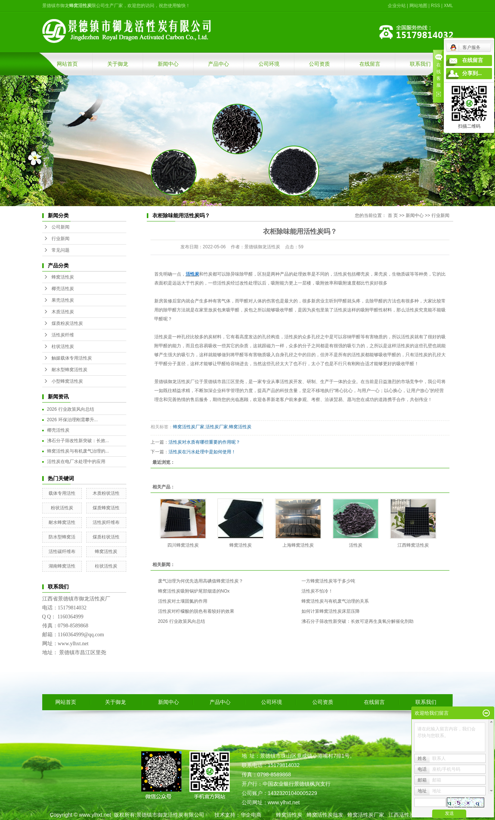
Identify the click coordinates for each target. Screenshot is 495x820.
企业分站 (397, 5)
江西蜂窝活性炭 (413, 545)
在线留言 (369, 64)
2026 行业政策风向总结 (70, 409)
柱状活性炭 (63, 346)
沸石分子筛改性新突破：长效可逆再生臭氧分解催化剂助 (357, 621)
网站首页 (67, 64)
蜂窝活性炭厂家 (188, 426)
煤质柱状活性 (106, 537)
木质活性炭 (63, 311)
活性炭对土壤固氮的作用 (182, 601)
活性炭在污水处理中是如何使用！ (202, 451)
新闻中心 (168, 64)
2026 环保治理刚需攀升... (72, 419)
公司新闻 (60, 227)
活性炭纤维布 (106, 522)
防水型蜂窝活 (62, 537)
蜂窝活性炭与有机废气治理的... (78, 451)
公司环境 (269, 64)
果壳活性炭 (63, 300)
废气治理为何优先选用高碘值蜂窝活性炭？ (200, 581)
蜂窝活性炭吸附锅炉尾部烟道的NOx (194, 591)
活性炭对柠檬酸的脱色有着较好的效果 (196, 611)
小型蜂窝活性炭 (67, 381)
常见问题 (60, 250)
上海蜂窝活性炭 (298, 545)
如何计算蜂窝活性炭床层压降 (330, 611)
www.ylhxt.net (95, 815)
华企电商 (251, 815)
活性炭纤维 (63, 335)
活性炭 (161, 336)
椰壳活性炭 (63, 288)
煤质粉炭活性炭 (67, 323)
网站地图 (418, 5)
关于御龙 (117, 64)
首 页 (393, 215)
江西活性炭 (402, 815)
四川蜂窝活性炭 (183, 545)
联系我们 (420, 64)
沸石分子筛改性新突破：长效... (78, 440)
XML (448, 5)
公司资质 (319, 64)
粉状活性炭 (62, 507)
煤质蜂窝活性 (106, 507)
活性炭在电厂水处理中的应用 (76, 461)
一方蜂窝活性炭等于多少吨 (328, 581)
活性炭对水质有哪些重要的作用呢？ (204, 442)
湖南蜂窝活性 (62, 566)
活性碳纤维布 (62, 551)
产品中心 (218, 64)
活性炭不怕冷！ (317, 591)
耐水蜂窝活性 (62, 522)
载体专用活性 (62, 493)
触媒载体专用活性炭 (72, 358)
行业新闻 (60, 238)
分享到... (472, 73)
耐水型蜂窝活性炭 (69, 369)
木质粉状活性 (106, 493)
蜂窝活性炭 (63, 277)
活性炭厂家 (216, 426)
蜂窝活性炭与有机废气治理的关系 (335, 601)
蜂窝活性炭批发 (325, 815)
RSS (435, 5)
